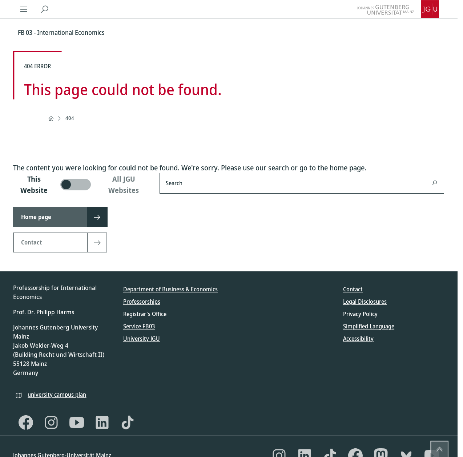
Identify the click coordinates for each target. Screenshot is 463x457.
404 (69, 117)
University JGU (141, 339)
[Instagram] (51, 422)
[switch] (82, 184)
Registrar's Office (144, 314)
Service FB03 (139, 326)
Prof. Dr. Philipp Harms (43, 312)
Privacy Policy (360, 314)
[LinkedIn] (102, 422)
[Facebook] (26, 422)
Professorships (141, 302)
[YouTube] (76, 422)
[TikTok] (127, 422)
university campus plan (57, 395)
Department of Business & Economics (170, 289)
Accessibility (358, 339)
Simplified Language (368, 326)
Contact (353, 289)
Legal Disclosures (365, 302)
